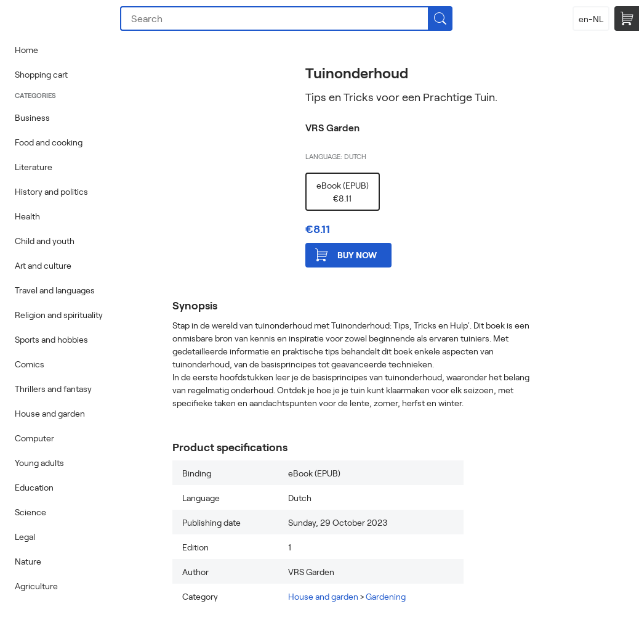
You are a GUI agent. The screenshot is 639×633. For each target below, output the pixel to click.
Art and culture (43, 265)
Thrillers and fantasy (53, 388)
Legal (25, 536)
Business (32, 117)
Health (27, 216)
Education (34, 487)
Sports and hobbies (51, 339)
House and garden (50, 413)
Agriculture (36, 586)
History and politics (51, 191)
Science (30, 512)
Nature (28, 561)
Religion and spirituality (59, 314)
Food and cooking (48, 142)
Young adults (39, 462)
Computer (34, 438)
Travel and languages (55, 290)
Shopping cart (41, 74)
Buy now (346, 254)
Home (26, 49)
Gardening (386, 596)
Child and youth (44, 240)
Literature (33, 166)
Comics (29, 364)
